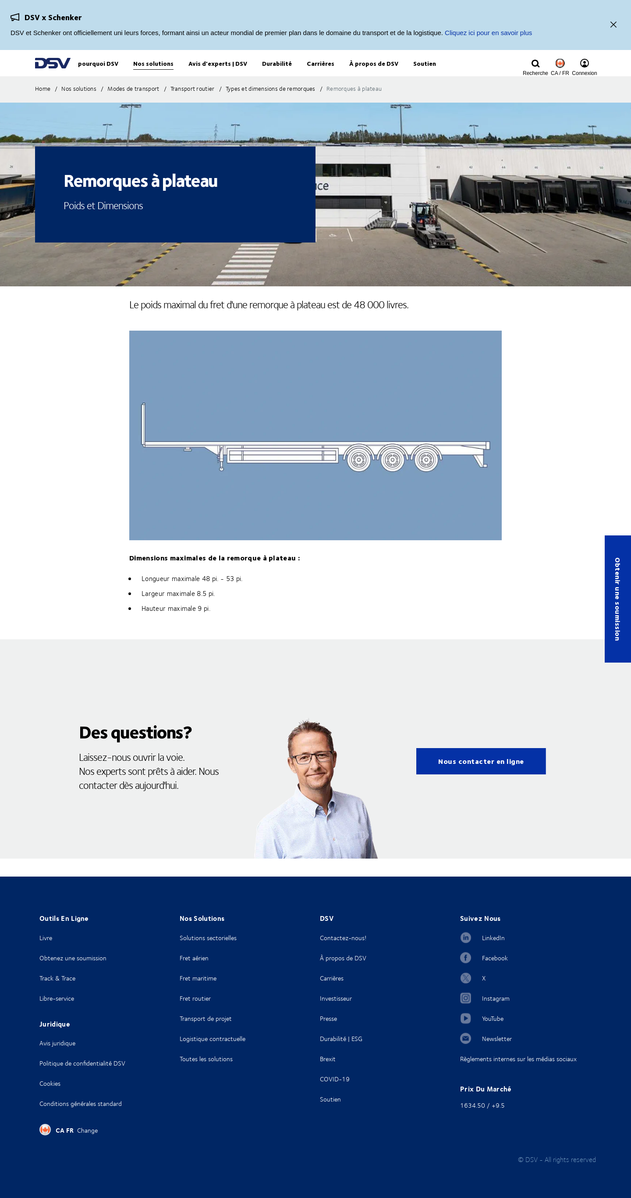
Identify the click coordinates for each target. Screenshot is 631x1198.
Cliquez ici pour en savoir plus (488, 32)
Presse (328, 1018)
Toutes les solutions (206, 1058)
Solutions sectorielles (208, 937)
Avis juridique (57, 1043)
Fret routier (195, 998)
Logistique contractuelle (212, 1038)
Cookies (49, 1083)
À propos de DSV (343, 958)
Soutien (330, 1099)
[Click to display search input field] (535, 73)
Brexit (328, 1058)
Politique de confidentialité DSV (82, 1063)
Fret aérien (194, 958)
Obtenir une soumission (618, 599)
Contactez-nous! (343, 937)
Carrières (332, 978)
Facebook (495, 958)
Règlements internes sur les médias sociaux (518, 1058)
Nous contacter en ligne (481, 779)
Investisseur (336, 998)
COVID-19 (335, 1079)
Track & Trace (57, 978)
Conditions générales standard (80, 1103)
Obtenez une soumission (72, 958)
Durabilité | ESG (341, 1038)
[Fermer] (613, 25)
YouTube (492, 1018)
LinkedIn (493, 937)
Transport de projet (206, 1018)
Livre (45, 937)
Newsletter (497, 1038)
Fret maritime (198, 978)
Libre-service (56, 998)
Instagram (496, 998)
